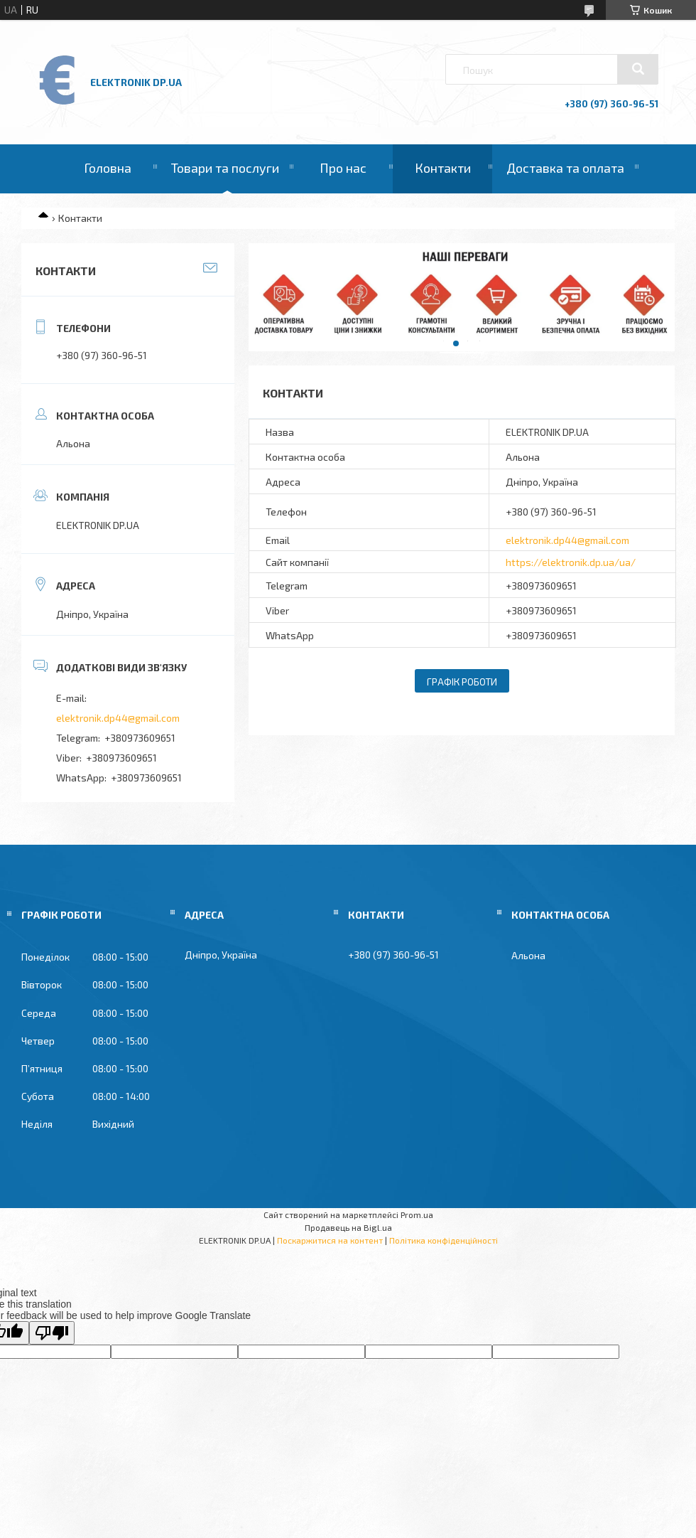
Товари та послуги (225, 168)
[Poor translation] (52, 1333)
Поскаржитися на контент (330, 1240)
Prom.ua (417, 1214)
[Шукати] (637, 69)
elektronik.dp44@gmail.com (567, 540)
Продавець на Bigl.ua (348, 1227)
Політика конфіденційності (443, 1240)
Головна (107, 168)
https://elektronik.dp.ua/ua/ (571, 562)
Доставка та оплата (565, 168)
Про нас (343, 168)
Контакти (443, 168)
